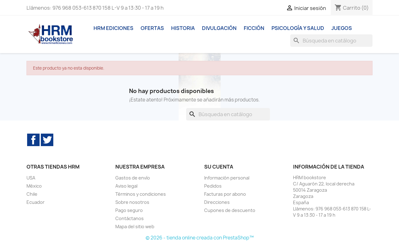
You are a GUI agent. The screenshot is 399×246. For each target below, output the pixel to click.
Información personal (226, 178)
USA (30, 178)
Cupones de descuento (229, 210)
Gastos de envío (132, 178)
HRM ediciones (113, 28)
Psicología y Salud (298, 28)
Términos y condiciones (140, 194)
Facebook (33, 140)
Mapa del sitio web (134, 226)
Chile (31, 194)
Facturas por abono (225, 194)
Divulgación (219, 28)
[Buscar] (331, 40)
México (34, 186)
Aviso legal (126, 186)
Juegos (341, 28)
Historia (183, 28)
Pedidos (213, 186)
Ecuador (35, 202)
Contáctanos (129, 218)
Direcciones (217, 202)
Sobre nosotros (132, 202)
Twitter (47, 140)
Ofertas (152, 28)
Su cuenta (218, 166)
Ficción (254, 28)
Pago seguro (129, 210)
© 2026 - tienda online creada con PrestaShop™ (200, 237)
